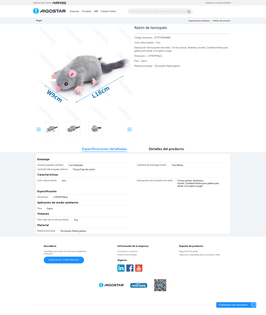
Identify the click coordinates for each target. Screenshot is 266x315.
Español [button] (228, 3)
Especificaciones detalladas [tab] (104, 149)
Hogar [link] (39, 20)
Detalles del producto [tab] (166, 149)
